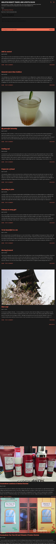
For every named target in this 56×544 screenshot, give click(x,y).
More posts (52, 324)
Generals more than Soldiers (11, 72)
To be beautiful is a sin (9, 230)
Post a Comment (9, 64)
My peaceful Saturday (9, 128)
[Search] (51, 2)
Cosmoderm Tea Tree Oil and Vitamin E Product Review (19, 535)
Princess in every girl (8, 210)
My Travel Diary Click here (7, 9)
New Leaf (4, 307)
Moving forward (7, 250)
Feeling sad (5, 149)
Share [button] (2, 64)
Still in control (6, 52)
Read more (52, 64)
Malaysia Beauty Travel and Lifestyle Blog (18, 2)
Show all (51, 29)
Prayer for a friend (8, 169)
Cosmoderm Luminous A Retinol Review (14, 484)
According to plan (7, 189)
